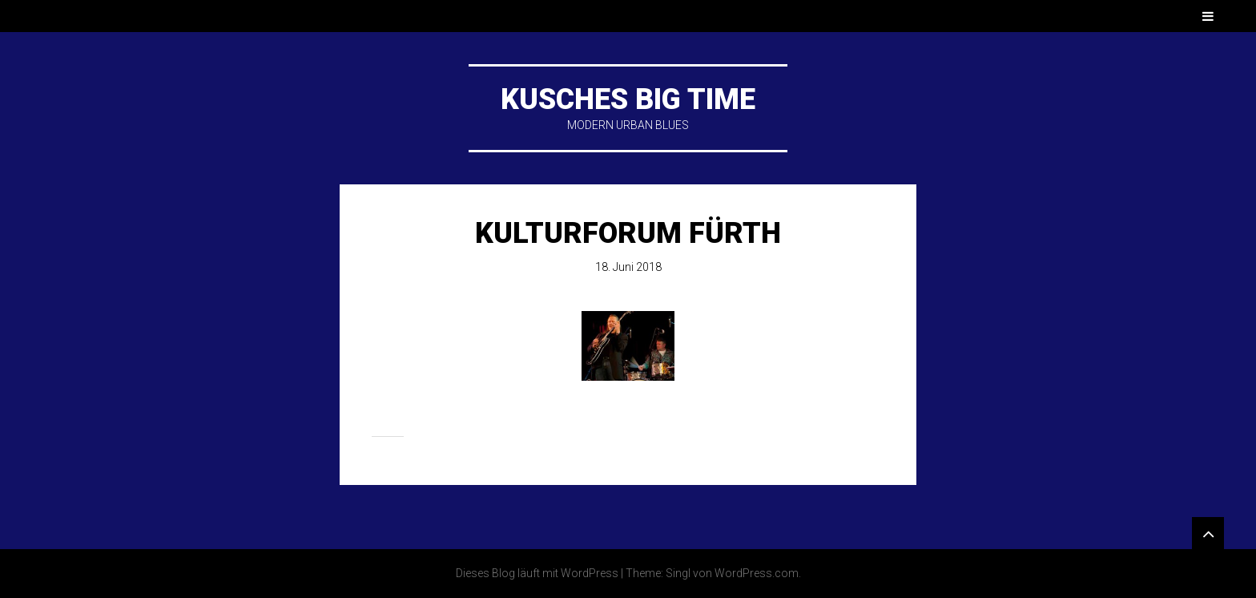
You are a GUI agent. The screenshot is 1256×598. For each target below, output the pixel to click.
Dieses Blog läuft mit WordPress (537, 573)
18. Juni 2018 (628, 267)
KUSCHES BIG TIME (628, 99)
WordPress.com (757, 573)
